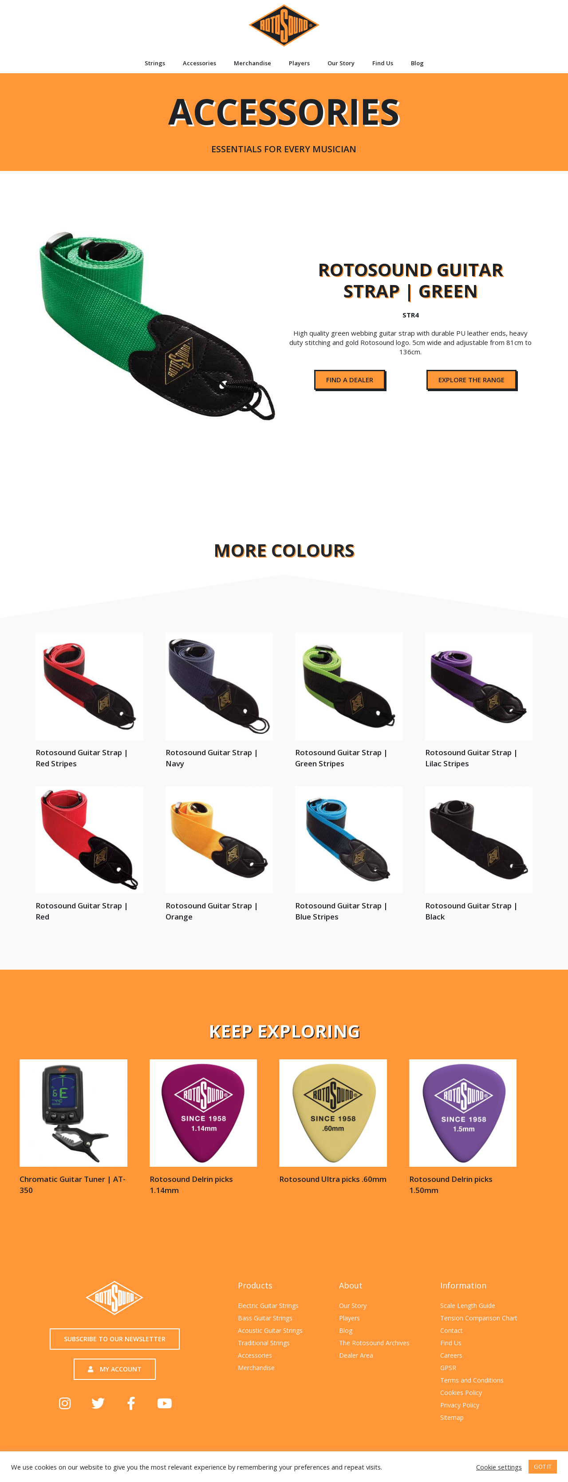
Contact (451, 1330)
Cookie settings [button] (499, 1467)
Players (299, 63)
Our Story (341, 63)
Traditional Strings (264, 1343)
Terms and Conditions (472, 1380)
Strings (155, 63)
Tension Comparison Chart (478, 1318)
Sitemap (452, 1417)
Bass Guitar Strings (265, 1318)
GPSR (448, 1367)
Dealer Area (356, 1355)
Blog (417, 63)
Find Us (382, 63)
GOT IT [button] (543, 1466)
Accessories (199, 63)
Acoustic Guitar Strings (270, 1330)
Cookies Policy (461, 1392)
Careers (451, 1355)
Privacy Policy (459, 1405)
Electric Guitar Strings (268, 1305)
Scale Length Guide (467, 1305)
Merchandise (252, 63)
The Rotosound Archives (374, 1343)
